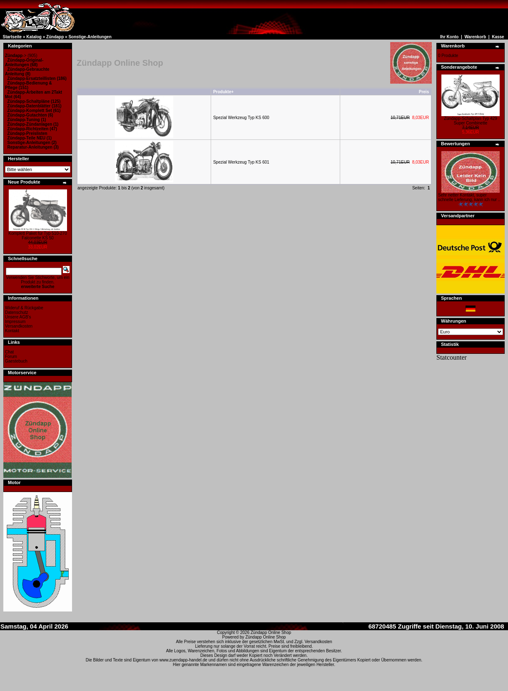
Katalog (34, 37)
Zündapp (55, 37)
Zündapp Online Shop (271, 632)
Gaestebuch (16, 361)
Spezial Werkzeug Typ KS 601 (241, 162)
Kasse (498, 37)
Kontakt (12, 330)
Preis (424, 91)
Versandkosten (18, 326)
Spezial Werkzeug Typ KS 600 (241, 117)
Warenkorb (475, 37)
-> (15, 55)
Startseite (12, 37)
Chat (9, 352)
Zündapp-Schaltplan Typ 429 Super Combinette (470, 120)
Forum (11, 356)
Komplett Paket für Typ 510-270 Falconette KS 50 (37, 235)
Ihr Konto (449, 37)
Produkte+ (223, 91)
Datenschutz (16, 312)
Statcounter (451, 357)
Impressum (15, 321)
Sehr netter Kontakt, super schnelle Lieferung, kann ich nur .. (469, 197)
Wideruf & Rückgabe (24, 308)
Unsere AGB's (18, 317)
